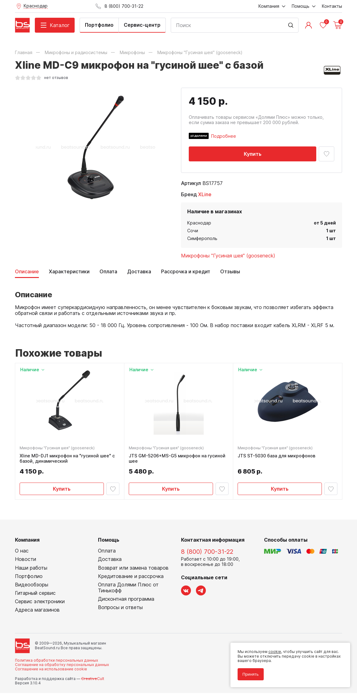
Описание (27, 272)
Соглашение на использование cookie (51, 670)
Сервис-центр (142, 25)
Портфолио (99, 25)
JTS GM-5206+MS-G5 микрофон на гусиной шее (177, 459)
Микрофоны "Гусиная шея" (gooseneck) (228, 255)
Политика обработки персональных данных (56, 661)
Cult (92, 679)
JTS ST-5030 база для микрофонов (277, 456)
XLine (204, 194)
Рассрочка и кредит (185, 272)
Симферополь (202, 238)
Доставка (139, 272)
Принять (249, 673)
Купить (253, 154)
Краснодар (199, 222)
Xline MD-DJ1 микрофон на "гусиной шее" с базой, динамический (67, 459)
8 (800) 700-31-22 (207, 553)
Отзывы (230, 272)
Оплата (108, 272)
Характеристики (69, 272)
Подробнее (223, 136)
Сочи (192, 230)
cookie (273, 650)
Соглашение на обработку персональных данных (62, 666)
